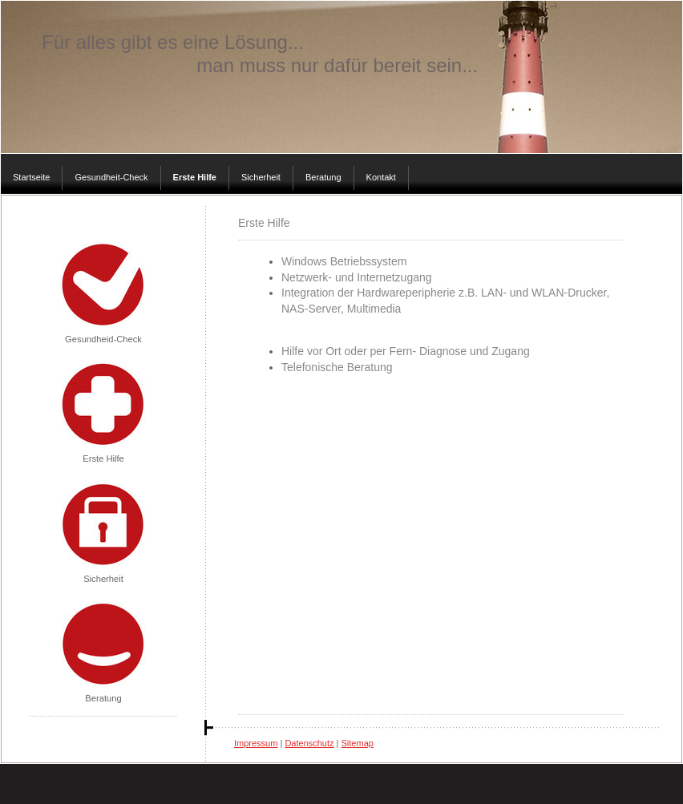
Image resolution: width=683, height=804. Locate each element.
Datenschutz (309, 743)
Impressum (255, 743)
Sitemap (358, 743)
